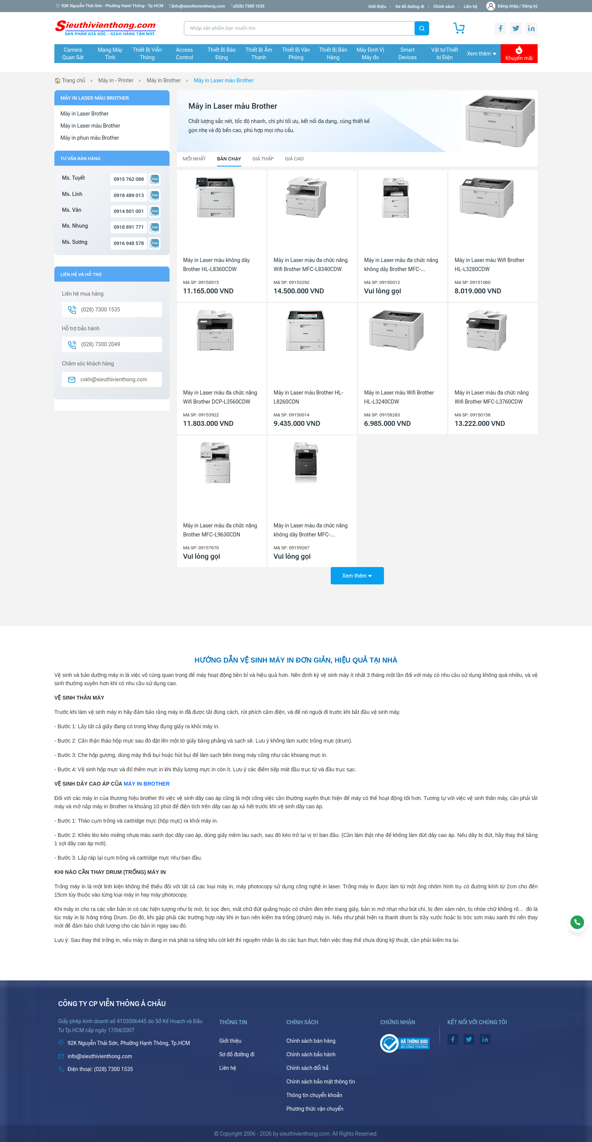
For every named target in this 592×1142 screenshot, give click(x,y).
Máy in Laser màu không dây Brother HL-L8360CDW (216, 264)
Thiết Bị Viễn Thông (147, 53)
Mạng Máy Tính (110, 53)
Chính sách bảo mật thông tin (320, 1082)
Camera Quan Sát (73, 53)
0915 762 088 (129, 179)
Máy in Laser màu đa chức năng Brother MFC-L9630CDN (220, 530)
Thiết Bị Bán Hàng (333, 53)
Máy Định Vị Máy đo (370, 53)
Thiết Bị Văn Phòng (296, 53)
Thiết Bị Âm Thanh (258, 53)
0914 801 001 (129, 211)
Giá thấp (263, 159)
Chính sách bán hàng (310, 1041)
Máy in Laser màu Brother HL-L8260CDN (308, 397)
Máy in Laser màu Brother (224, 80)
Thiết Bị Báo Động (222, 53)
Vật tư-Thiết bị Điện (445, 53)
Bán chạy (229, 159)
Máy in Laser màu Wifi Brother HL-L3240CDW (399, 397)
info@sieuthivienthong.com (198, 6)
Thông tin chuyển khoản (314, 1095)
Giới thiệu (377, 6)
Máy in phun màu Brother (89, 138)
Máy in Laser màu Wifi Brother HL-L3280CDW (489, 264)
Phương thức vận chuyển (314, 1109)
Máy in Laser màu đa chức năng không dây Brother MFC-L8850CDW (311, 530)
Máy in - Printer (115, 80)
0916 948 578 (129, 243)
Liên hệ (471, 6)
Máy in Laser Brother (84, 114)
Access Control (184, 53)
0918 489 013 (129, 195)
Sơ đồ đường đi (409, 6)
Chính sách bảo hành (310, 1054)
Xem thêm (481, 54)
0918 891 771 (129, 227)
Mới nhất (194, 159)
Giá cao (294, 159)
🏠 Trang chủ (69, 80)
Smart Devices (407, 53)
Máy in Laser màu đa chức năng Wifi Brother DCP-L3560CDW (220, 397)
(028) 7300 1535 (252, 6)
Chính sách (443, 6)
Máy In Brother (164, 80)
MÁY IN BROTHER (146, 784)
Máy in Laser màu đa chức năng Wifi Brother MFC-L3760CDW (492, 397)
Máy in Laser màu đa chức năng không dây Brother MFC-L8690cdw (401, 265)
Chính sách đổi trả (307, 1068)
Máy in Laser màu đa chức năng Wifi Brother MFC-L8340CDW (311, 264)
